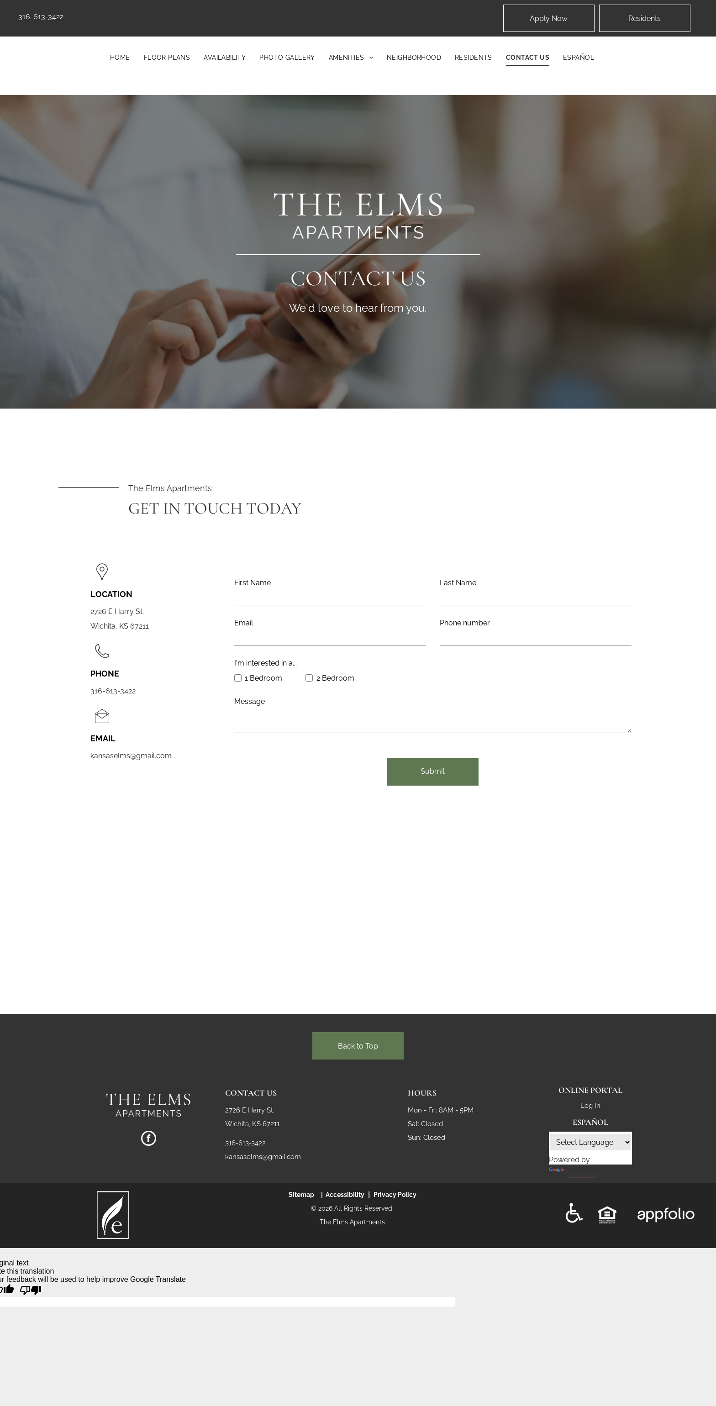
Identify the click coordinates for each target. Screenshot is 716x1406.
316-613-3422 (40, 16)
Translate (573, 1159)
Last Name (458, 582)
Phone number (465, 623)
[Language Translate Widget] (590, 1127)
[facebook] (148, 1124)
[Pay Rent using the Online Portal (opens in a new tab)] (644, 18)
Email (243, 623)
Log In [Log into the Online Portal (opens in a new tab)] (590, 1091)
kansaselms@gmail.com (131, 755)
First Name (252, 582)
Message (249, 701)
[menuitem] (120, 57)
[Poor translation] (30, 1276)
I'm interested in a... (265, 663)
